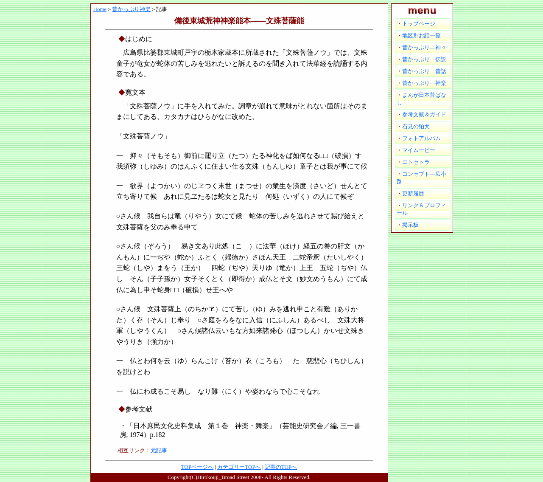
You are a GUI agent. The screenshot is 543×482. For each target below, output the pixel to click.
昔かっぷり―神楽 (424, 83)
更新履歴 (413, 193)
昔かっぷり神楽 (131, 9)
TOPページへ (197, 467)
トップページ (418, 23)
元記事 (159, 450)
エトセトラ (416, 162)
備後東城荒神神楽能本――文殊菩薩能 (239, 21)
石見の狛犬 (416, 126)
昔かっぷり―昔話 (424, 71)
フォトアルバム (421, 138)
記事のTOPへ (281, 467)
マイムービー (418, 150)
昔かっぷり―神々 (424, 47)
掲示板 (410, 225)
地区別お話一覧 (421, 35)
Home (100, 9)
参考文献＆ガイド (424, 114)
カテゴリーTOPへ (238, 467)
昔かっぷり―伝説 (424, 59)
